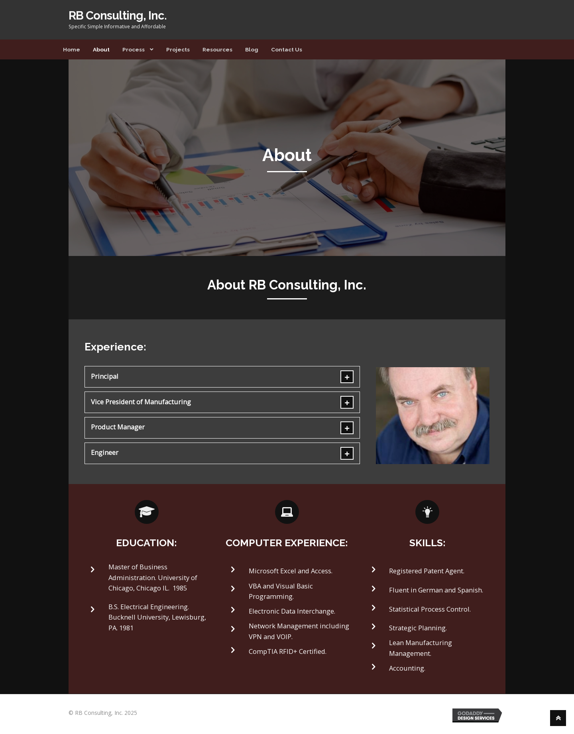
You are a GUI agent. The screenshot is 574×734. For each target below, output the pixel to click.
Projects (178, 49)
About (101, 49)
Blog (251, 49)
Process (133, 49)
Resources (217, 49)
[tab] (222, 376)
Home (71, 49)
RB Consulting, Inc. (118, 15)
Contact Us (286, 49)
